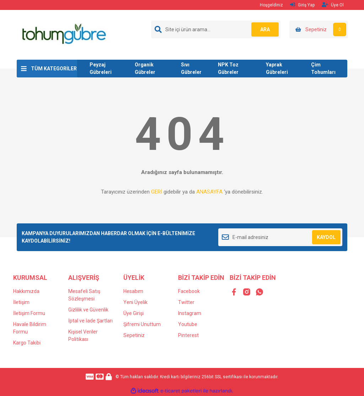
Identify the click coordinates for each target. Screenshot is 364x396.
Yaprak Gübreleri (277, 68)
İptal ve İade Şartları (90, 321)
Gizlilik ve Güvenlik (88, 310)
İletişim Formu (29, 313)
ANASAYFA (209, 192)
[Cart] (318, 29)
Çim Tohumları (323, 68)
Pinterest (188, 335)
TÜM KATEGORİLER (54, 68)
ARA (264, 29)
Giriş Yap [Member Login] (302, 4)
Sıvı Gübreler (191, 68)
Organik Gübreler (145, 68)
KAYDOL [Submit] (326, 237)
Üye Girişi (133, 313)
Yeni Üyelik (135, 302)
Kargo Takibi (27, 343)
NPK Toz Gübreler (228, 68)
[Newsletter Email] (280, 237)
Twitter (186, 302)
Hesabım (133, 291)
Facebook (189, 291)
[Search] (215, 29)
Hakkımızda (26, 291)
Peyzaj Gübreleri (101, 68)
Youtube (187, 324)
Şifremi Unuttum (142, 324)
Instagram (189, 313)
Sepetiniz (134, 335)
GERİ (156, 192)
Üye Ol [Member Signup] (333, 4)
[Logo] (63, 34)
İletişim (21, 302)
